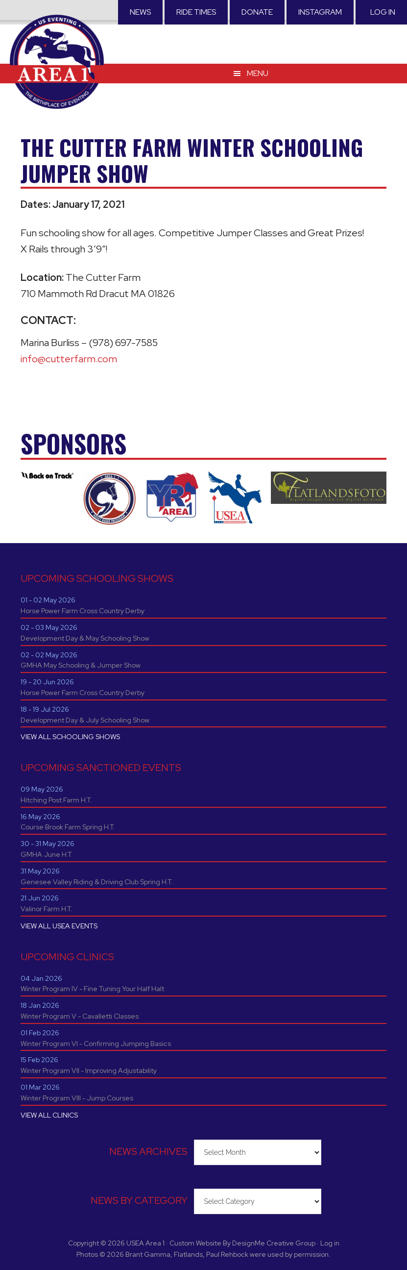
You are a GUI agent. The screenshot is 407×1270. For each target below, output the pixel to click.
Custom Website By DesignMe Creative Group (242, 1243)
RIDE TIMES (196, 12)
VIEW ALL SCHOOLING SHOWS (70, 736)
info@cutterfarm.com (69, 358)
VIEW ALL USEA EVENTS (59, 925)
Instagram (320, 12)
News (140, 12)
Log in (382, 12)
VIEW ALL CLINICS (49, 1115)
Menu (257, 73)
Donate (257, 12)
